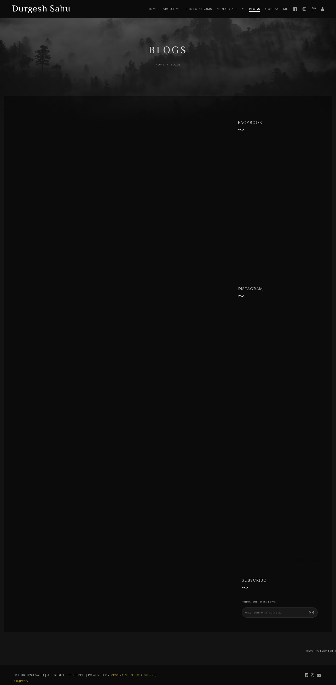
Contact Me (276, 9)
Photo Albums (199, 9)
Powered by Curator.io (301, 560)
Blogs (254, 9)
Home (153, 9)
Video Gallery (230, 9)
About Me (172, 9)
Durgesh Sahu (41, 8)
